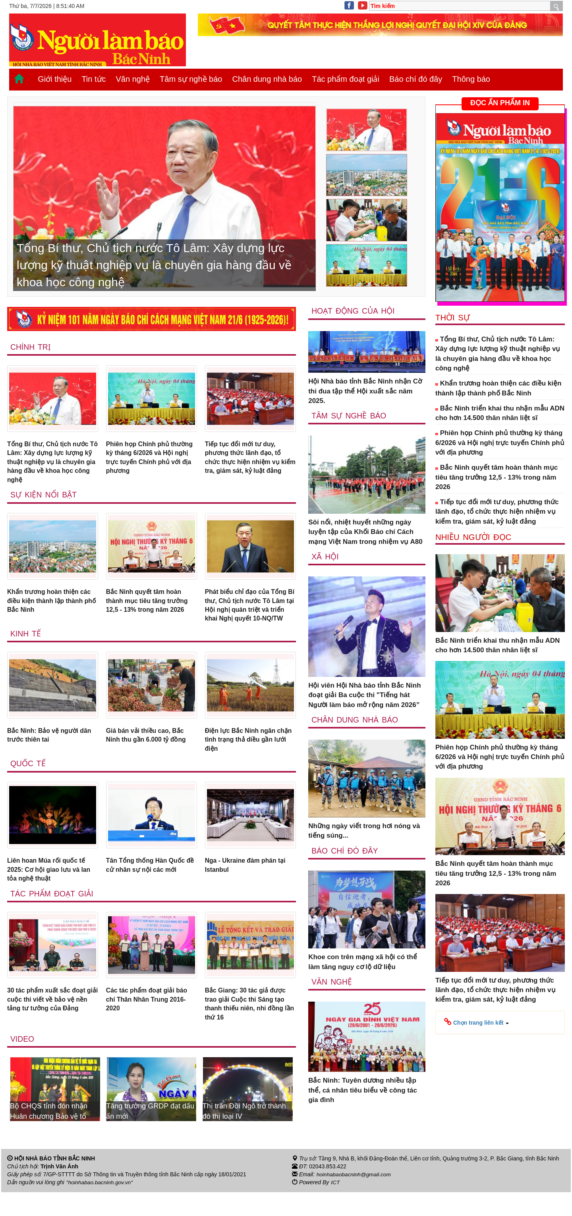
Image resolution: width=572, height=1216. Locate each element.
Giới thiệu (55, 79)
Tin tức (93, 79)
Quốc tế (28, 782)
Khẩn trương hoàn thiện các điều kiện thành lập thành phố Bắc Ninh (52, 605)
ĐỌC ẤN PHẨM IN (500, 103)
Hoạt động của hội (353, 310)
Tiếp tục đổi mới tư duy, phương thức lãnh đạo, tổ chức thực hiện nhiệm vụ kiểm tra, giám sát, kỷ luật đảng (246, 464)
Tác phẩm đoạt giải (345, 79)
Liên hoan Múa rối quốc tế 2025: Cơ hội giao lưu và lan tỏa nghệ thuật (51, 889)
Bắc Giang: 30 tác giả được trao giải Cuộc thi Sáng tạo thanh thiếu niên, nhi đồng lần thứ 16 (248, 1026)
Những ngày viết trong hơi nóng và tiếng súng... (364, 831)
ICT (335, 1206)
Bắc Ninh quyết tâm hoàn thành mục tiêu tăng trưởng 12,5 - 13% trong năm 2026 (150, 605)
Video (22, 1063)
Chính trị (30, 347)
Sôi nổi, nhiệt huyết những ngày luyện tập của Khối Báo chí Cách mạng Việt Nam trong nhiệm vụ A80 (365, 532)
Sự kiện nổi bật (44, 498)
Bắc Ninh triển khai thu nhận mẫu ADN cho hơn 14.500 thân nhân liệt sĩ (499, 413)
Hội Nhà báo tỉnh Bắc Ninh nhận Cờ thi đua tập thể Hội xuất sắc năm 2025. (365, 391)
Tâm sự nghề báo (191, 79)
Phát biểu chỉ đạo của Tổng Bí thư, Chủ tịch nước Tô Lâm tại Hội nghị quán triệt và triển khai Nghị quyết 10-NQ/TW (249, 615)
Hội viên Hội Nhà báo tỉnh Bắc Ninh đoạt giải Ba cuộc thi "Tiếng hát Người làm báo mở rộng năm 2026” (364, 695)
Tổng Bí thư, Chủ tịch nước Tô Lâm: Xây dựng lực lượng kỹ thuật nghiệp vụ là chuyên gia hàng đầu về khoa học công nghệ (51, 464)
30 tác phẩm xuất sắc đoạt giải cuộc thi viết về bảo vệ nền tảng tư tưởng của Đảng (52, 1021)
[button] (476, 1022)
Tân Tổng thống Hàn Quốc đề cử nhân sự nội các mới (148, 884)
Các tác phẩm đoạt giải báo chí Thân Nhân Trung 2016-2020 (150, 1021)
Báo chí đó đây (415, 79)
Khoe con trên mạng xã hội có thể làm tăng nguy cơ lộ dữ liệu (362, 962)
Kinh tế (25, 650)
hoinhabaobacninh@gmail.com (355, 1198)
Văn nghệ (133, 79)
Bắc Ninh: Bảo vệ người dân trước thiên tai (52, 752)
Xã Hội (325, 556)
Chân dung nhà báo (267, 79)
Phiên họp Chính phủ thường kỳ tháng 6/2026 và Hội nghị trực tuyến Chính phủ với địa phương (148, 459)
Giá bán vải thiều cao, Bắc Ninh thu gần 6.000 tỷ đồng (149, 752)
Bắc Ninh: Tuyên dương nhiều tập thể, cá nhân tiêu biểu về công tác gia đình (362, 1090)
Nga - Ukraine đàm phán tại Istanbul (248, 884)
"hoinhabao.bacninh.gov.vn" (100, 1206)
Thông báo (471, 79)
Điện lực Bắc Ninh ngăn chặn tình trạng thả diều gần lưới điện (243, 757)
